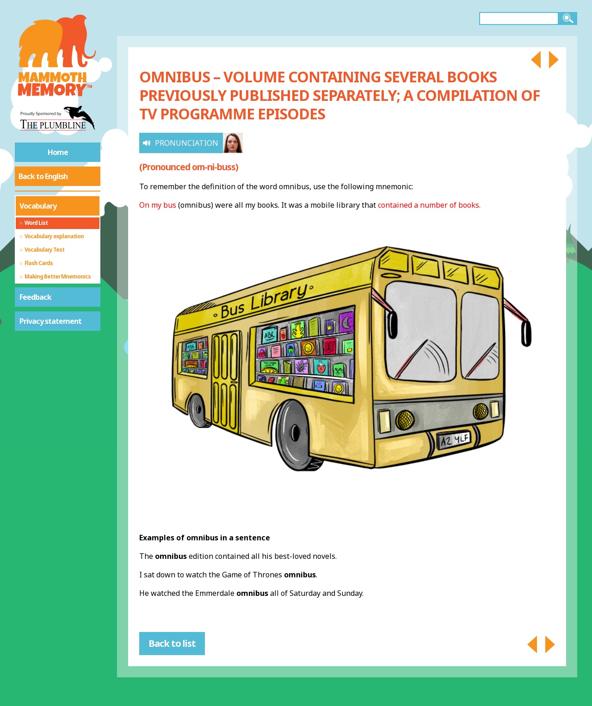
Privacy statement (50, 321)
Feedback (35, 297)
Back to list (172, 643)
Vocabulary (37, 206)
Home (58, 152)
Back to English (43, 176)
